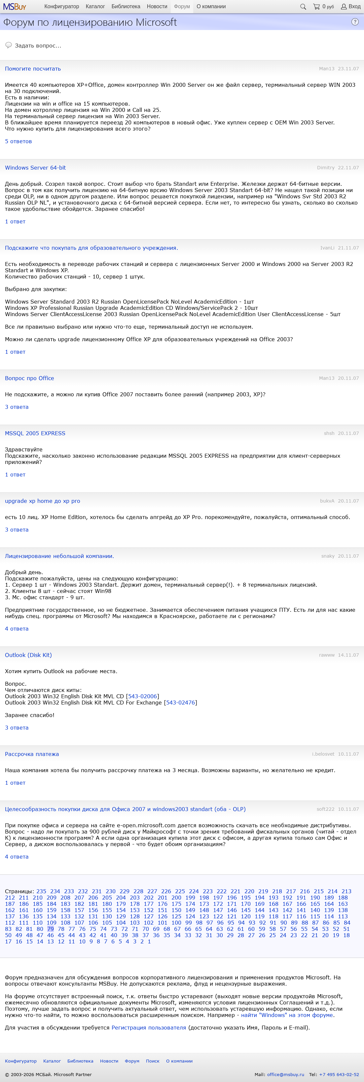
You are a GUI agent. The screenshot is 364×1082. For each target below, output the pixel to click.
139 (329, 910)
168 (273, 904)
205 (107, 897)
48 (29, 935)
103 (135, 922)
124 (190, 916)
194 (260, 897)
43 (82, 935)
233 (69, 891)
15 (29, 941)
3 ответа (17, 407)
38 (135, 935)
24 (283, 935)
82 (19, 929)
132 (79, 916)
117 (287, 916)
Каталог (95, 6)
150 (176, 910)
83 (8, 929)
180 (107, 904)
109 (51, 922)
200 (176, 897)
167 (287, 904)
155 (107, 910)
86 (326, 922)
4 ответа (17, 628)
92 (262, 922)
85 (336, 922)
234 (55, 891)
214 (333, 891)
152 (149, 910)
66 (188, 929)
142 (287, 910)
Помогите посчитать (33, 68)
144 (260, 910)
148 (204, 910)
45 (61, 935)
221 (235, 891)
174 (190, 904)
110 (38, 922)
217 (291, 891)
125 (176, 916)
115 (315, 916)
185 (38, 904)
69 (156, 929)
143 (273, 910)
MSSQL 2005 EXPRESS (35, 433)
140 (315, 910)
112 (10, 922)
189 (329, 897)
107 (79, 922)
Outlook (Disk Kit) (28, 655)
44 (71, 935)
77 (71, 929)
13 (50, 941)
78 (61, 929)
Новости (157, 6)
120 (246, 916)
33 (188, 935)
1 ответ (15, 221)
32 (198, 935)
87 (315, 922)
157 (79, 910)
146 (232, 910)
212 (10, 897)
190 (315, 897)
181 (93, 904)
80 (40, 929)
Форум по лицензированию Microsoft (90, 21)
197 (218, 897)
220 (249, 891)
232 (83, 891)
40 (114, 935)
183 (65, 904)
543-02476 (180, 702)
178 (135, 904)
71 (135, 929)
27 (251, 935)
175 (176, 904)
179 (121, 904)
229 (124, 891)
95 (231, 922)
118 (273, 916)
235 (41, 891)
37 (145, 935)
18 (346, 935)
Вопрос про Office (29, 378)
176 (162, 904)
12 (61, 941)
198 (204, 897)
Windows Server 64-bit (35, 167)
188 (343, 897)
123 (204, 916)
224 (194, 891)
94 (241, 922)
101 (162, 922)
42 (93, 935)
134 (51, 916)
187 (10, 904)
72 (124, 929)
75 (93, 929)
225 (180, 891)
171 (232, 904)
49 (19, 935)
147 (218, 910)
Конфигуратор (61, 6)
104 (121, 922)
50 (8, 935)
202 (149, 897)
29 (230, 935)
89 (294, 922)
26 (262, 935)
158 (65, 910)
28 (240, 935)
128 (135, 916)
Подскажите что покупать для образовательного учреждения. (91, 248)
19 (336, 935)
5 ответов (18, 141)
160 (38, 910)
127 (149, 916)
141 (301, 910)
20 (325, 935)
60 (251, 929)
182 (79, 904)
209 (51, 897)
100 (176, 922)
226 (166, 891)
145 (246, 910)
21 (314, 935)
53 (325, 929)
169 (260, 904)
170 (246, 904)
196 (232, 897)
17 (8, 941)
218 (277, 891)
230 (111, 891)
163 (343, 904)
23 (293, 935)
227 (152, 891)
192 (287, 897)
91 (273, 922)
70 (145, 929)
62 (230, 929)
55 (304, 929)
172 (218, 904)
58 (272, 929)
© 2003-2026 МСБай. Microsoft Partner (48, 1074)
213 (346, 891)
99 (188, 922)
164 (329, 904)
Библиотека (126, 6)
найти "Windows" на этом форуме (287, 1015)
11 (71, 941)
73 (114, 929)
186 (24, 904)
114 (329, 916)
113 (343, 916)
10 (82, 941)
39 (124, 935)
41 (103, 935)
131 (93, 916)
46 (50, 935)
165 (315, 904)
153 (135, 910)
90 (283, 922)
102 (149, 922)
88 (305, 922)
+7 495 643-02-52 (339, 1074)
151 (162, 910)
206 (93, 897)
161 (24, 910)
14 (40, 941)
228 (138, 891)
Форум (182, 6)
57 (283, 929)
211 (24, 897)
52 (336, 929)
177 (149, 904)
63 (219, 929)
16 (19, 941)
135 (38, 916)
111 (24, 922)
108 (65, 922)
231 (97, 891)
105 (107, 922)
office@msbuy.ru (285, 1074)
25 (272, 935)
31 (209, 935)
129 (121, 916)
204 (121, 897)
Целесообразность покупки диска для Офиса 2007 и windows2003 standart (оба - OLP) (125, 809)
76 (82, 929)
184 (51, 904)
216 (305, 891)
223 (208, 891)
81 (29, 929)
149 (190, 910)
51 (346, 929)
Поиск (153, 1061)
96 (220, 922)
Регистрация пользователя (149, 1027)
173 (204, 904)
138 (343, 910)
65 (198, 929)
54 (314, 929)
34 (177, 935)
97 (209, 922)
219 (263, 891)
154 (121, 910)
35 (167, 935)
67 (177, 929)
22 (304, 935)
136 (24, 916)
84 (347, 922)
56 (293, 929)
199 (190, 897)
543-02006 (142, 696)
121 (232, 916)
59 (262, 929)
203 (135, 897)
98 (199, 922)
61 (240, 929)
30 (219, 935)
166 (301, 904)
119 (260, 916)
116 (301, 916)
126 (162, 916)
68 (167, 929)
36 (156, 935)
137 (10, 916)
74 (103, 929)
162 (10, 910)
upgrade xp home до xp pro (42, 501)
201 (162, 897)
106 (93, 922)
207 (79, 897)
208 (65, 897)
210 (38, 897)
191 (301, 897)
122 (218, 916)
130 (107, 916)
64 (209, 929)
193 (273, 897)
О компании (211, 6)
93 (252, 922)
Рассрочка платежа (32, 754)
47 (40, 935)
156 (93, 910)
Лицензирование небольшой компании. (59, 556)
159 (51, 910)
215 (319, 891)
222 (222, 891)
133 (65, 916)
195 (246, 897)
